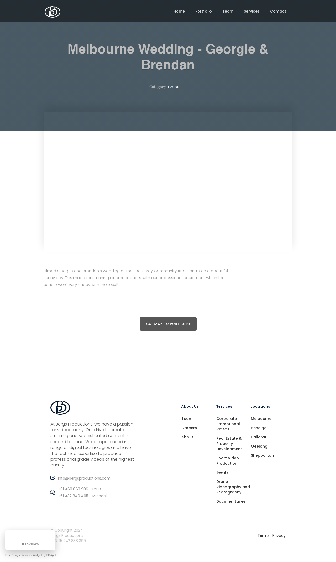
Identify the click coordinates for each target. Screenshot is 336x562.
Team (186, 418)
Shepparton (262, 455)
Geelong (259, 446)
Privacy (279, 535)
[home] (52, 12)
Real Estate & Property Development (229, 443)
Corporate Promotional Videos (228, 424)
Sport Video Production (227, 460)
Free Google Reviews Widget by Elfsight (30, 555)
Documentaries (231, 501)
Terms (263, 535)
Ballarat (258, 437)
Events (174, 87)
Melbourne (261, 418)
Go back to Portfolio (168, 324)
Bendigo (259, 427)
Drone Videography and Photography (233, 487)
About (187, 437)
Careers (189, 427)
